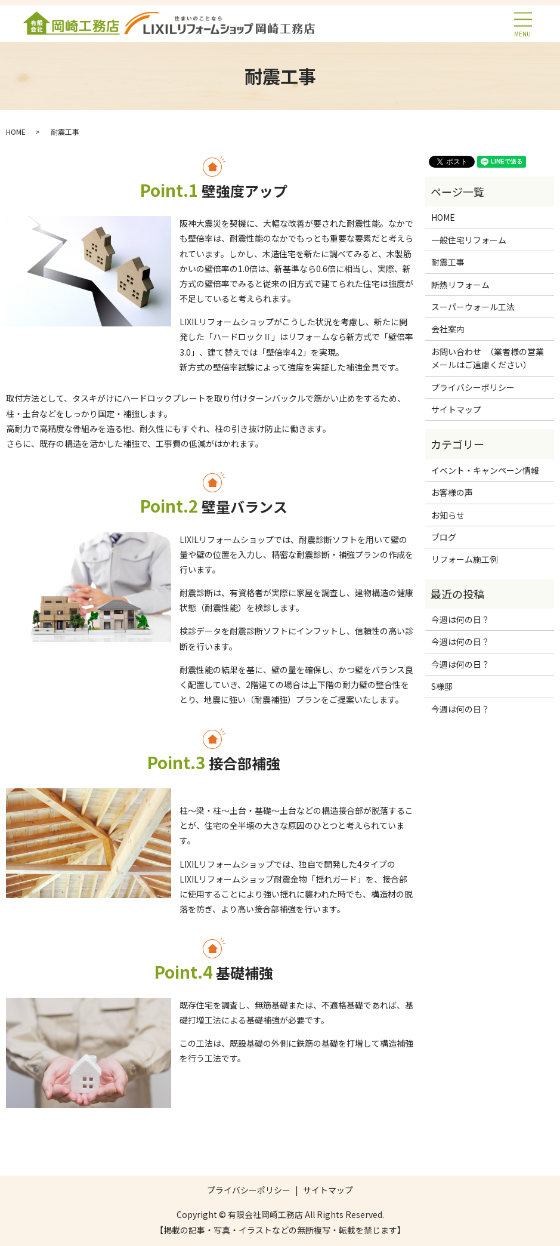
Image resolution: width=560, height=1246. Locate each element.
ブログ (443, 537)
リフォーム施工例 (464, 559)
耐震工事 (448, 262)
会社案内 (448, 329)
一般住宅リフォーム (468, 240)
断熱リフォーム (460, 285)
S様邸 (442, 686)
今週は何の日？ (460, 619)
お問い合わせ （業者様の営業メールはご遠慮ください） (487, 358)
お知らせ (448, 515)
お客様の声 (452, 492)
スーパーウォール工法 (473, 307)
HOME (16, 132)
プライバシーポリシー (473, 387)
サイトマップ (456, 409)
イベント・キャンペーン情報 (485, 470)
